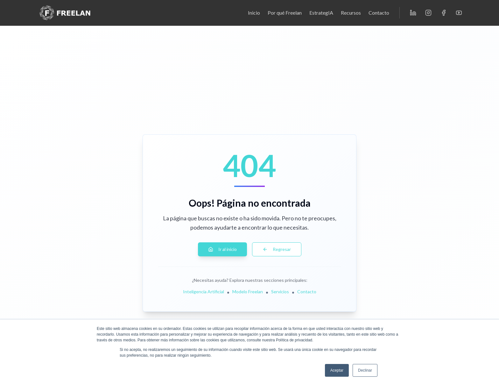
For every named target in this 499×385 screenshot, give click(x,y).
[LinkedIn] (413, 12)
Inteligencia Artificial (203, 291)
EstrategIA (321, 13)
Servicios (280, 291)
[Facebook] (443, 12)
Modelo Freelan (247, 291)
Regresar (277, 249)
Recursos (351, 13)
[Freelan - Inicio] (64, 12)
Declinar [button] (365, 370)
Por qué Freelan (285, 13)
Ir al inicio (222, 249)
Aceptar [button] (336, 370)
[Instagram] (428, 12)
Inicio (254, 13)
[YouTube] (459, 12)
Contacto (379, 13)
